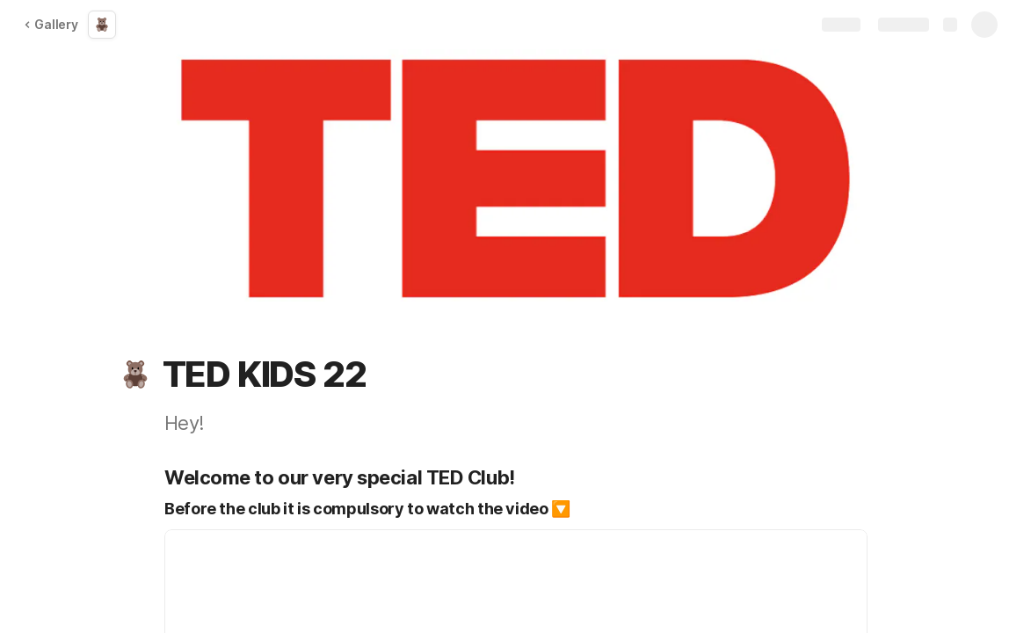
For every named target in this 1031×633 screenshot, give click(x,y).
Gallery (51, 24)
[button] (135, 374)
